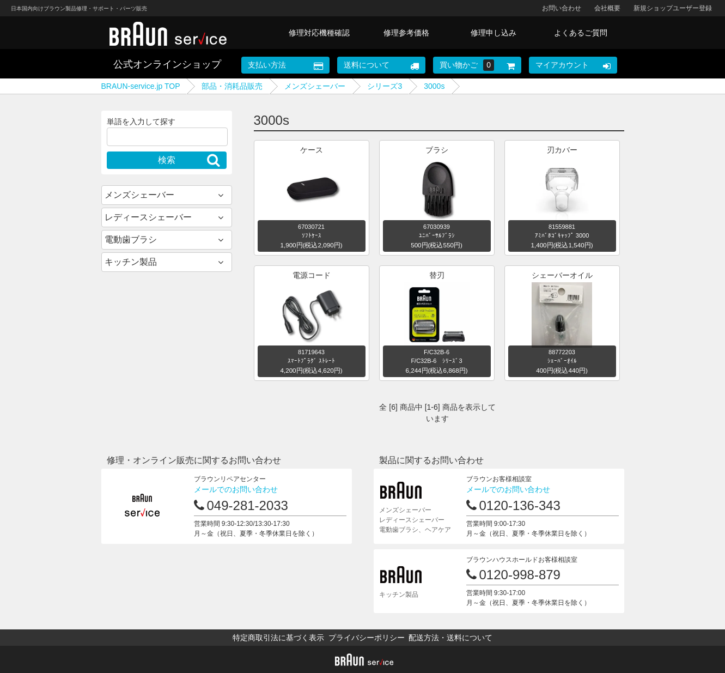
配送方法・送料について (450, 637)
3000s (434, 86)
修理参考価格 (406, 32)
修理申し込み (493, 32)
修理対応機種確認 (319, 32)
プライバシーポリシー (366, 637)
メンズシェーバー (314, 86)
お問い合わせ (561, 8)
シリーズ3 (384, 86)
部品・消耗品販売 (232, 86)
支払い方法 (267, 64)
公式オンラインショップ (167, 64)
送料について (366, 64)
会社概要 (607, 8)
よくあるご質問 (580, 32)
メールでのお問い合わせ (236, 489)
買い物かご (467, 65)
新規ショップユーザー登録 (672, 8)
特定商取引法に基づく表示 (278, 637)
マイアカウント (562, 64)
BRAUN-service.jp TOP (140, 86)
